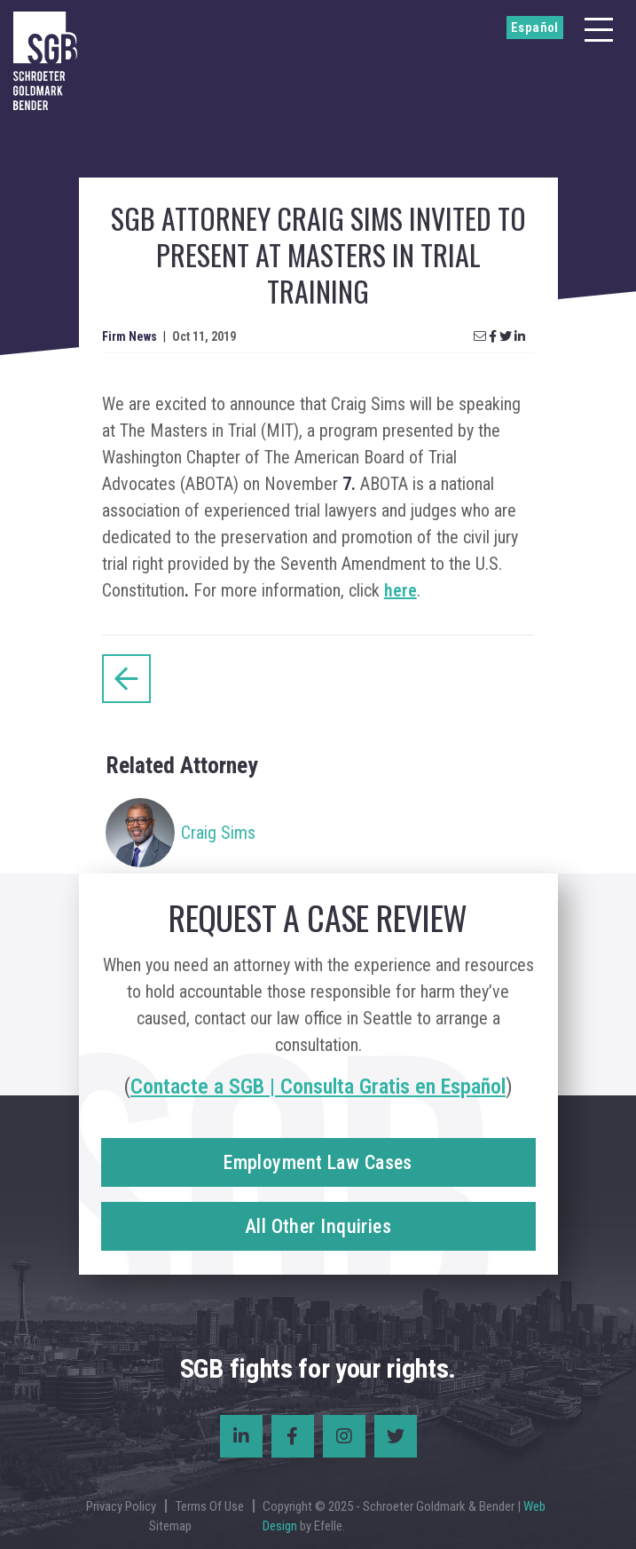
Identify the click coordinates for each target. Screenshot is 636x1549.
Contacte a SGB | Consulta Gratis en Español (318, 1086)
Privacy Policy (121, 1506)
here (400, 590)
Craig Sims (218, 832)
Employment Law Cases (318, 1162)
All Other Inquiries (318, 1226)
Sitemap (170, 1526)
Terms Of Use (210, 1506)
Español (535, 28)
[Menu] (598, 30)
